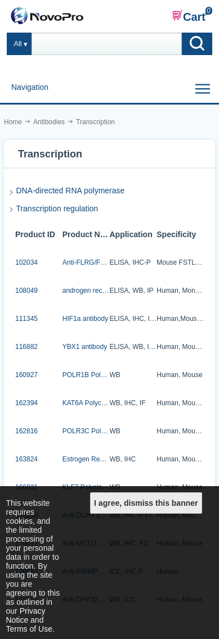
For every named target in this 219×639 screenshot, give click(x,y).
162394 (26, 403)
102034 (26, 262)
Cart (188, 16)
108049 (26, 290)
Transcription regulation (57, 208)
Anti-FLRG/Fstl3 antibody (100, 262)
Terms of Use (29, 628)
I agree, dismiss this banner (146, 502)
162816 (26, 431)
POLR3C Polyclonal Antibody (106, 431)
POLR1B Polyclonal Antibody (106, 375)
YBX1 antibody (84, 347)
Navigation (29, 87)
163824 (26, 459)
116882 (26, 347)
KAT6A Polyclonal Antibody (103, 403)
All (18, 44)
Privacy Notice (26, 615)
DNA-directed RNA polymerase (70, 190)
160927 (26, 375)
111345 (26, 319)
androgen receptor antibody (103, 290)
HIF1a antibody (85, 319)
